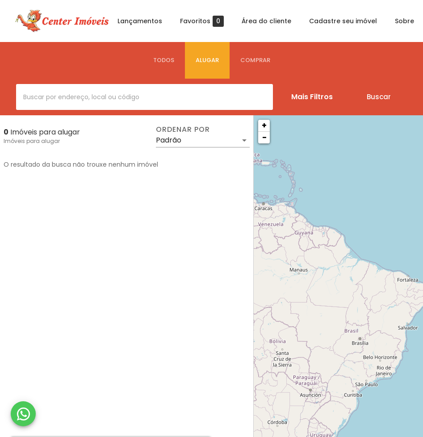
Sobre (404, 21)
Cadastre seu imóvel (343, 21)
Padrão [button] (168, 140)
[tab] (163, 60)
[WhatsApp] (23, 413)
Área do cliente (266, 21)
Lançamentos (139, 21)
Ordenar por (182, 129)
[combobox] (144, 97)
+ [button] (264, 125)
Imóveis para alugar (32, 141)
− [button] (264, 137)
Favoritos (202, 21)
